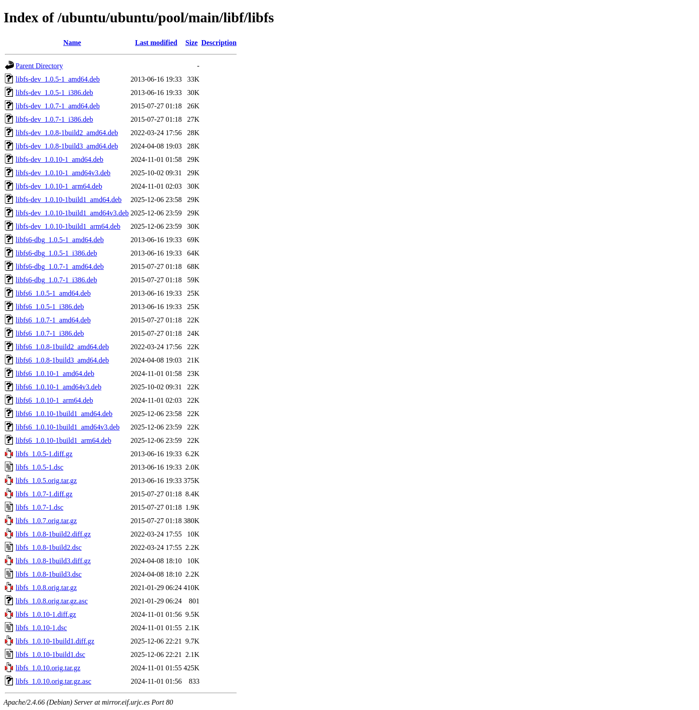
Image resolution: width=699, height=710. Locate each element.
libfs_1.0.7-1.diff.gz (44, 494)
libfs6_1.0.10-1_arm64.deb (54, 400)
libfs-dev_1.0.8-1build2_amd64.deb (67, 132)
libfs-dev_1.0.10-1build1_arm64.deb (68, 226)
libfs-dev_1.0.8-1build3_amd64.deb (67, 146)
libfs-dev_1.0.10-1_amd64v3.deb (63, 173)
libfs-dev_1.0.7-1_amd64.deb (58, 106)
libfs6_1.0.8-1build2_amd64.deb (62, 347)
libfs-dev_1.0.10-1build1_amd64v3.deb (72, 213)
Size (191, 42)
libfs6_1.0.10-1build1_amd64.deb (64, 413)
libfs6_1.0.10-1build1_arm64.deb (63, 440)
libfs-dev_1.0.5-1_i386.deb (54, 92)
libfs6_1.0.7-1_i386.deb (50, 333)
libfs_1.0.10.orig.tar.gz (48, 668)
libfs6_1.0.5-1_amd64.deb (53, 293)
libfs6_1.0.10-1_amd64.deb (55, 373)
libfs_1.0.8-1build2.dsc (49, 547)
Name (72, 42)
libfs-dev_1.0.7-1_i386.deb (54, 119)
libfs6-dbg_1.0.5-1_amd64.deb (60, 240)
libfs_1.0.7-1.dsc (39, 507)
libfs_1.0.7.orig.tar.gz (46, 520)
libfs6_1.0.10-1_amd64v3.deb (58, 387)
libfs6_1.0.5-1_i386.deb (50, 306)
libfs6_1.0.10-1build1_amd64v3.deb (67, 427)
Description (218, 42)
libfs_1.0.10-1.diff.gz (46, 614)
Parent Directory (39, 66)
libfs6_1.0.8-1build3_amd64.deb (62, 360)
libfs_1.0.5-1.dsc (39, 467)
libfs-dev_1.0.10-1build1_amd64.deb (69, 199)
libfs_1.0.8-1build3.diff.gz (53, 561)
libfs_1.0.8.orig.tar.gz (46, 587)
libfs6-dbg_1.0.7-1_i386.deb (56, 280)
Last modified (156, 42)
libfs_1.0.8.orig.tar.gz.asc (52, 601)
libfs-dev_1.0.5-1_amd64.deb (58, 79)
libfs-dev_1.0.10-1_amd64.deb (59, 159)
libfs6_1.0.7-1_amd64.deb (53, 320)
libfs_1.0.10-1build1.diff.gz (55, 641)
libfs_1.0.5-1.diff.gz (44, 454)
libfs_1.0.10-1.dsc (41, 628)
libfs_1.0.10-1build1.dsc (50, 654)
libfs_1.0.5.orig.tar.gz (46, 480)
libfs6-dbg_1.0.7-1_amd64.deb (60, 266)
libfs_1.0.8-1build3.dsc (49, 574)
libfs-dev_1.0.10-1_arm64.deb (59, 186)
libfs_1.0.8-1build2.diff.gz (53, 534)
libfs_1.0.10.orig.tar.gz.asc (53, 681)
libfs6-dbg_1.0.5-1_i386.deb (56, 253)
